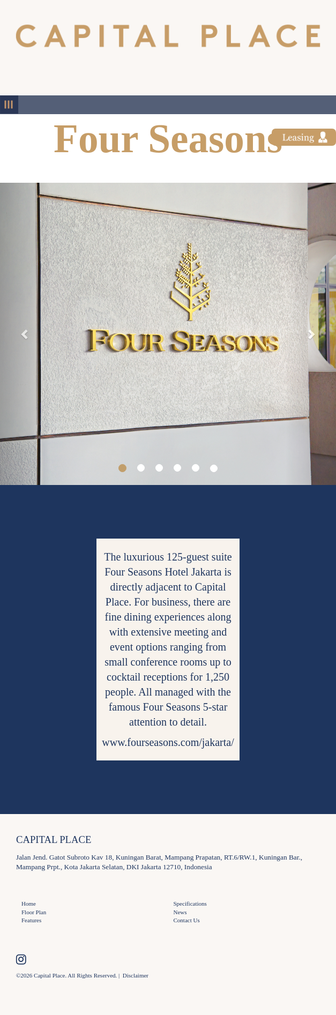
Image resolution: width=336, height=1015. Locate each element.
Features (31, 920)
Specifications (190, 903)
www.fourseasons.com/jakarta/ (168, 742)
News (180, 912)
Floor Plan (33, 912)
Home (28, 903)
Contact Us (187, 920)
